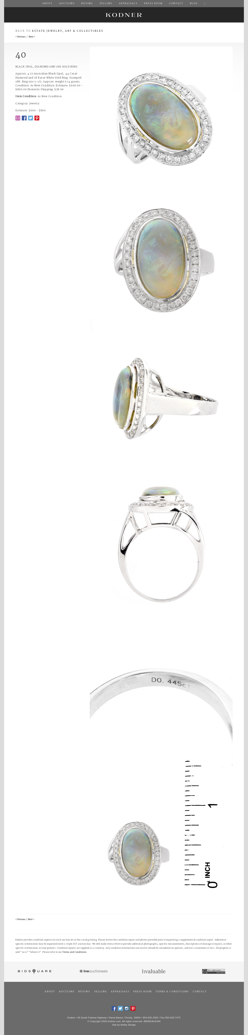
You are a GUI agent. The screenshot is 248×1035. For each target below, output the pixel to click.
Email (17, 118)
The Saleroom (214, 971)
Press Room (142, 991)
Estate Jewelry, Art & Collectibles (68, 31)
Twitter (30, 118)
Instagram (126, 1008)
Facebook (24, 118)
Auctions (66, 991)
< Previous (20, 37)
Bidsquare (34, 971)
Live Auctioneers (94, 971)
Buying (84, 991)
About (50, 991)
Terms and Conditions (74, 952)
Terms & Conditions (172, 991)
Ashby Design (128, 1025)
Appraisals (120, 991)
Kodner (124, 14)
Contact (200, 991)
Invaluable (154, 971)
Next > (32, 37)
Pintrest (36, 118)
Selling (100, 991)
